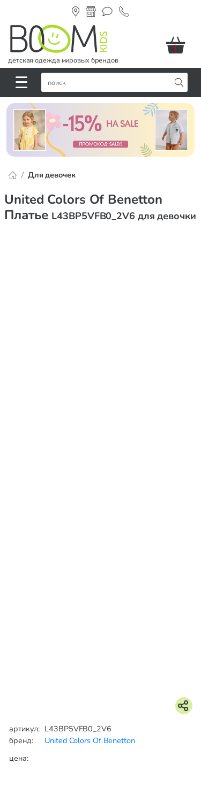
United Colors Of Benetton (89, 740)
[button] (179, 45)
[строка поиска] (108, 82)
